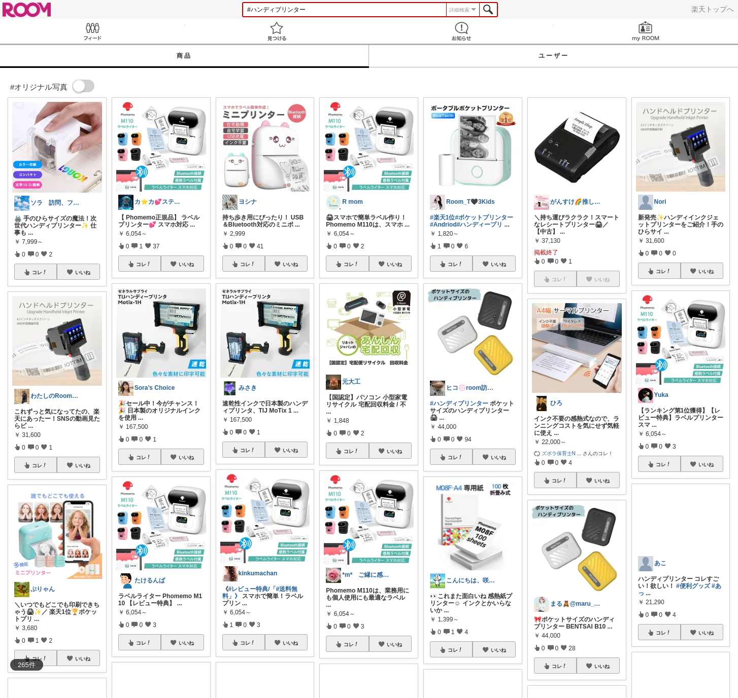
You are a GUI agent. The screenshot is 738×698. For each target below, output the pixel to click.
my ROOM (646, 31)
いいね (82, 272)
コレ (39, 272)
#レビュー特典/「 (252, 589)
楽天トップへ (712, 9)
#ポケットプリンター (484, 217)
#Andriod (443, 224)
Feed (92, 31)
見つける (277, 31)
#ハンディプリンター (459, 403)
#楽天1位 (442, 217)
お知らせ (461, 31)
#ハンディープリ (480, 224)
